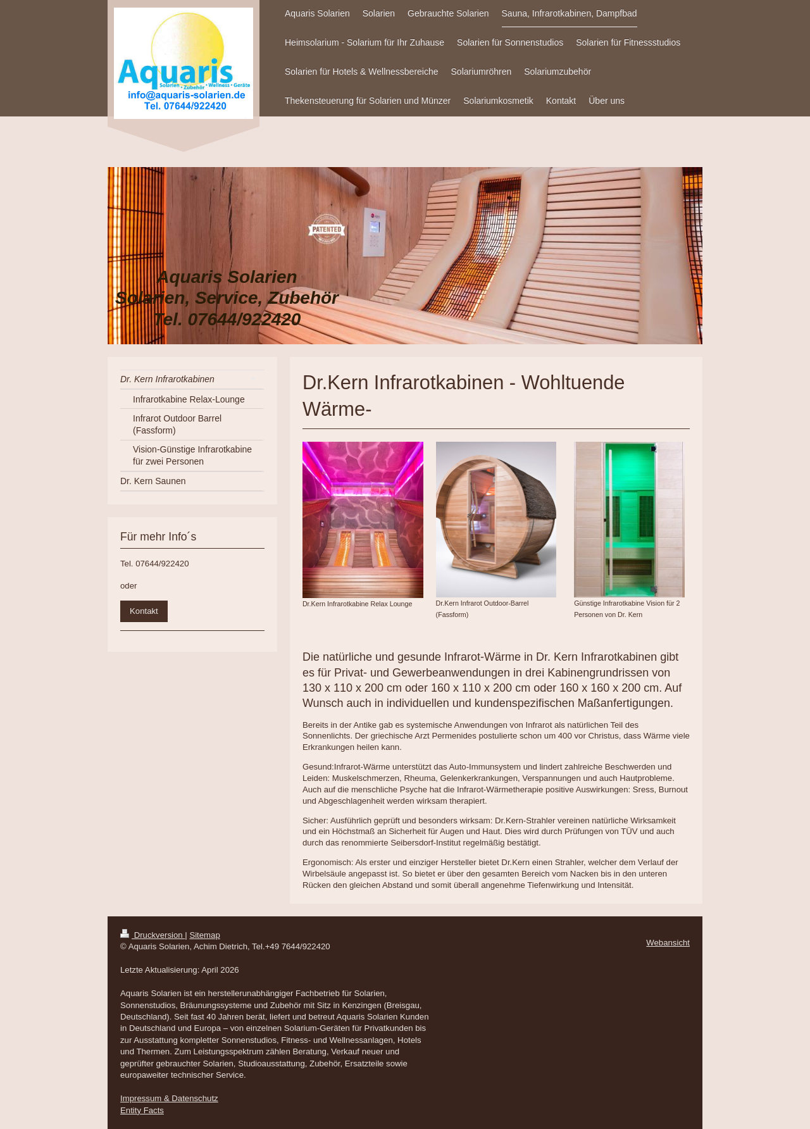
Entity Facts (142, 1110)
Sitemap (204, 935)
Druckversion (152, 935)
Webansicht (668, 942)
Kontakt (144, 611)
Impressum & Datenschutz (169, 1098)
